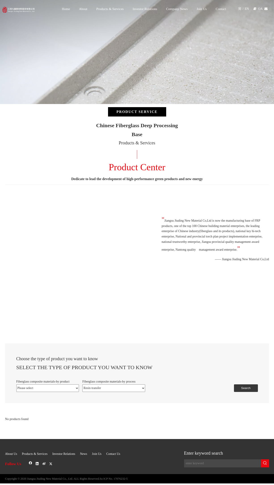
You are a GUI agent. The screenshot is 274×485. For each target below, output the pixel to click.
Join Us (96, 454)
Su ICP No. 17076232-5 (113, 478)
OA (260, 8)
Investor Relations (63, 454)
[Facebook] (30, 464)
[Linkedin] (37, 464)
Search (246, 388)
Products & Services (34, 454)
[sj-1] (137, 442)
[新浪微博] (44, 464)
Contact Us (113, 454)
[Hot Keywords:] (265, 463)
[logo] (34, 7)
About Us (11, 454)
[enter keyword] (222, 463)
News (83, 454)
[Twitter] (51, 464)
